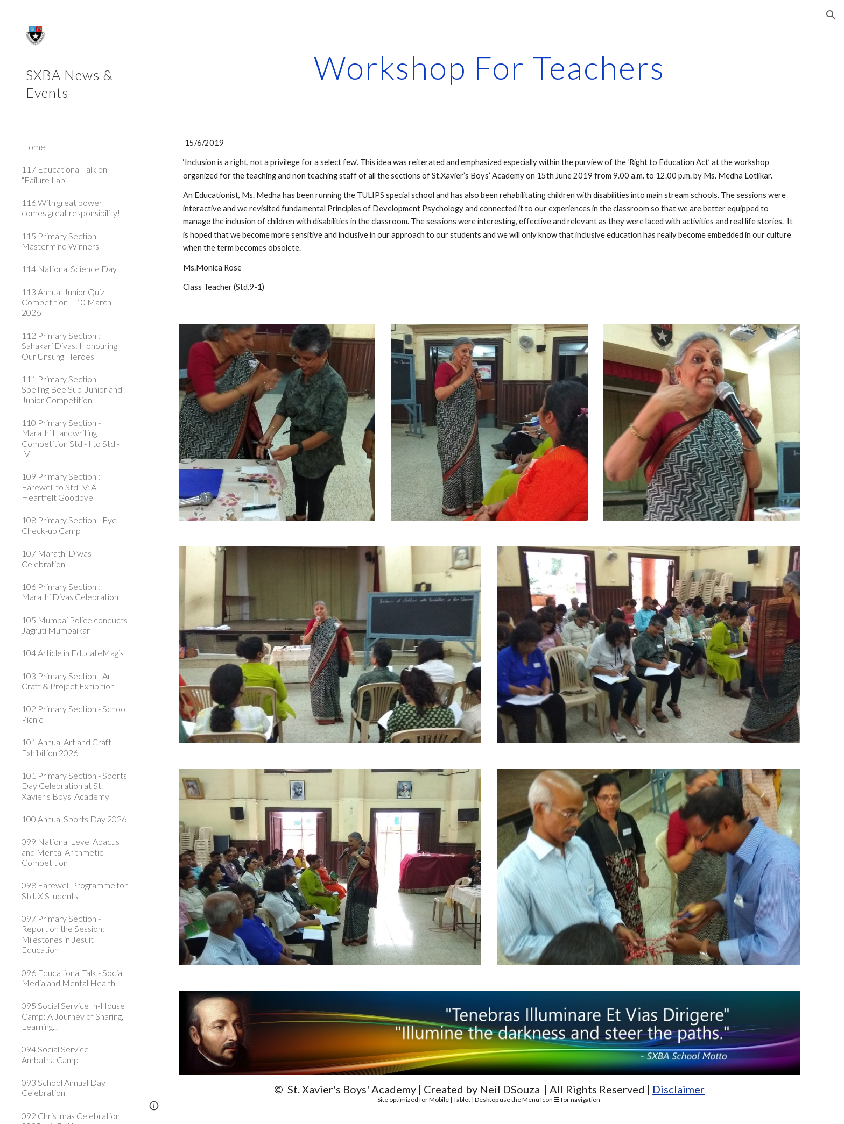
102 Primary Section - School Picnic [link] (74, 713)
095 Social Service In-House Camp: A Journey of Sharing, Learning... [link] (73, 1015)
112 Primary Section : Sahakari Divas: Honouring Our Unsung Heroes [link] (69, 345)
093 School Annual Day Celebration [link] (63, 1087)
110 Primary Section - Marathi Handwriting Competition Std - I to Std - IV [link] (70, 438)
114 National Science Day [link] (69, 269)
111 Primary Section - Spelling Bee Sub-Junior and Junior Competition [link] (72, 389)
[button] (831, 15)
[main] (489, 67)
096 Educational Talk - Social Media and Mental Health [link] (73, 978)
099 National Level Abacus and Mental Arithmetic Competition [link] (70, 851)
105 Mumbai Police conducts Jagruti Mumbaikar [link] (75, 625)
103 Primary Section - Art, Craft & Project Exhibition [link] (69, 681)
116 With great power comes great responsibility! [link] (71, 207)
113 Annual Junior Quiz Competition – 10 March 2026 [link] (66, 302)
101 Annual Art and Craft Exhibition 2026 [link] (66, 747)
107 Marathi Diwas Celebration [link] (57, 558)
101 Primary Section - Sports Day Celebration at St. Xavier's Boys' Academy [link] (74, 785)
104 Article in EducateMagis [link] (73, 653)
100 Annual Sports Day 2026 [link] (74, 819)
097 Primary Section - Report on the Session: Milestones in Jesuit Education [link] (63, 934)
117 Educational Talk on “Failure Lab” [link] (64, 174)
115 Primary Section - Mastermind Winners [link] (61, 241)
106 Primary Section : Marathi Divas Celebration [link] (70, 591)
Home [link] (33, 146)
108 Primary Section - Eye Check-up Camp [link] (69, 525)
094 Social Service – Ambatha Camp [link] (58, 1054)
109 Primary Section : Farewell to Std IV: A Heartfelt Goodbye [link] (61, 486)
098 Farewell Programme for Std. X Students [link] (75, 890)
